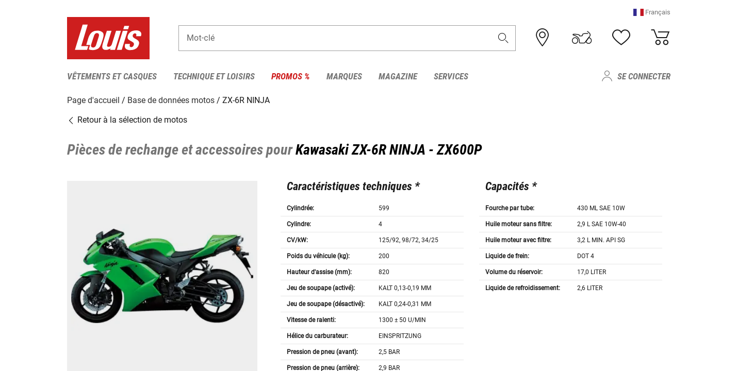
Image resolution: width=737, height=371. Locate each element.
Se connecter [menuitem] (643, 76)
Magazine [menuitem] (398, 76)
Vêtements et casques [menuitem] (112, 76)
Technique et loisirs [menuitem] (214, 76)
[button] (651, 12)
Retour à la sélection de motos (127, 120)
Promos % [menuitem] (290, 76)
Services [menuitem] (451, 76)
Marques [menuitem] (344, 76)
